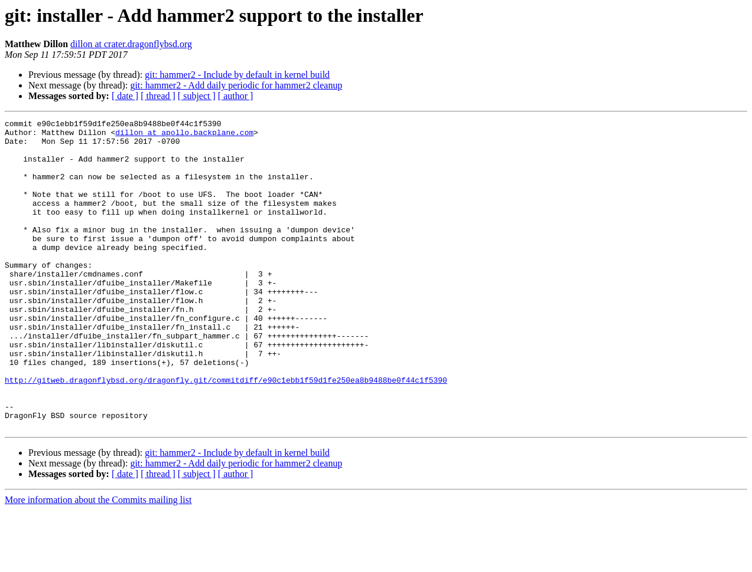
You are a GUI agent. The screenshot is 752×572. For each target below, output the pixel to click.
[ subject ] (197, 96)
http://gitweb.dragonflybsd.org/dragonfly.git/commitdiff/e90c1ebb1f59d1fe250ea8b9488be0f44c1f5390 (226, 433)
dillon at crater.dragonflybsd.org (131, 44)
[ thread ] (158, 96)
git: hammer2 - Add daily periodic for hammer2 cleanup (236, 85)
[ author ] (235, 96)
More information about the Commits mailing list (98, 562)
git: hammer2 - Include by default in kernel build (237, 75)
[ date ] (125, 96)
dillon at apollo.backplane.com (184, 135)
